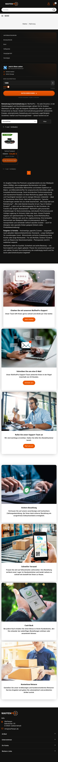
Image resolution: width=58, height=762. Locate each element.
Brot (4, 44)
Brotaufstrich (7, 40)
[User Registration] (48, 3)
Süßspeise (6, 49)
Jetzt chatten (29, 319)
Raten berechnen (29, 93)
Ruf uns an (29, 446)
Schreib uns (29, 383)
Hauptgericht (7, 53)
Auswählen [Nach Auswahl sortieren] (19, 121)
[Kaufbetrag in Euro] (27, 83)
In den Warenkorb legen (9, 160)
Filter (45, 121)
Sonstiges (6, 58)
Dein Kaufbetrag (9, 79)
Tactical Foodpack (9, 151)
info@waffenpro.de (11, 729)
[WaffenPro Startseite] (9, 713)
